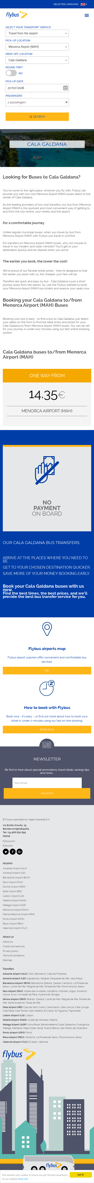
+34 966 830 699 (16, 832)
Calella (57, 983)
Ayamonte (44, 994)
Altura (6, 994)
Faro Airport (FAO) (13, 882)
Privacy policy (10, 951)
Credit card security (14, 946)
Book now (47, 729)
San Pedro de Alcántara (73, 1028)
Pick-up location (18, 40)
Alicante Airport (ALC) (15, 868)
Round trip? (14, 67)
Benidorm (40, 973)
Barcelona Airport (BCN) (16, 877)
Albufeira (52, 991)
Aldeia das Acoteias (35, 991)
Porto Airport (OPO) (13, 919)
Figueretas (74, 1010)
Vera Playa (76, 978)
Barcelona (37, 983)
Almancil (82, 991)
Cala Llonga (82, 1007)
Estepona (70, 1024)
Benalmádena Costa (52, 1024)
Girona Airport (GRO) (14, 886)
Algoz (72, 991)
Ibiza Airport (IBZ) (12, 891)
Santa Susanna (16, 1002)
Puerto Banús (51, 1028)
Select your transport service (28, 27)
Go (47, 670)
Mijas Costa (29, 1028)
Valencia (43, 1041)
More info (23, 1179)
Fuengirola (83, 1024)
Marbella (17, 1028)
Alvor (14, 994)
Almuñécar (33, 1024)
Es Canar (49, 1010)
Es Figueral (61, 1010)
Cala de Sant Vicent (34, 1007)
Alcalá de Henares (38, 1019)
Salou (81, 986)
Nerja (40, 1028)
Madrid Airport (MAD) (14, 900)
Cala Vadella (36, 1010)
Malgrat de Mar (35, 986)
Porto (29, 1032)
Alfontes (63, 991)
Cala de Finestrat (56, 973)
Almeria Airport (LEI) (14, 872)
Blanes (48, 983)
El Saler (33, 1041)
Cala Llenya (67, 1007)
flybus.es (8, 845)
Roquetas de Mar (59, 978)
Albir (31, 973)
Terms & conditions (13, 955)
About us (8, 941)
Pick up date (14, 81)
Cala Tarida (21, 1010)
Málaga (7, 1028)
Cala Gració (53, 1007)
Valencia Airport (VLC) (15, 928)
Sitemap (7, 960)
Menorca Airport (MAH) (15, 909)
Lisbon (29, 1015)
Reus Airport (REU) (13, 923)
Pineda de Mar (52, 986)
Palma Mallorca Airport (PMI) (18, 914)
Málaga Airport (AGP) (14, 905)
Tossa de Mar (33, 1002)
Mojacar (45, 978)
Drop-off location (19, 53)
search (37, 116)
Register (47, 793)
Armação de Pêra (27, 994)
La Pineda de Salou (47, 1037)
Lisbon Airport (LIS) (13, 896)
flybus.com (9, 841)
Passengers (14, 95)
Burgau (55, 994)
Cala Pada (8, 1010)
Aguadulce (33, 978)
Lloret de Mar (18, 986)
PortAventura (69, 986)
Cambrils (67, 983)
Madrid (53, 1019)
